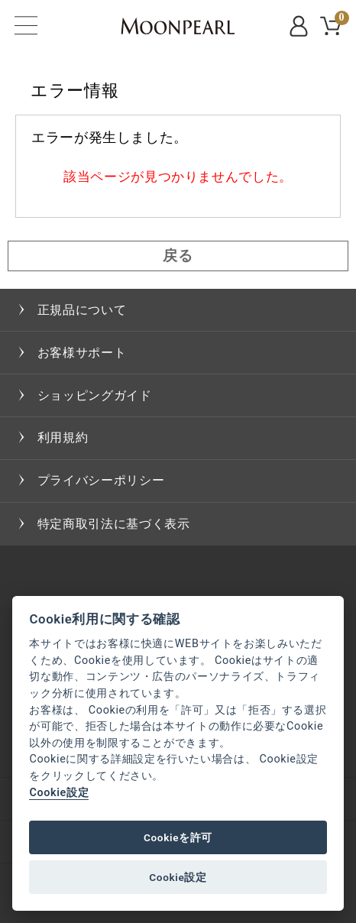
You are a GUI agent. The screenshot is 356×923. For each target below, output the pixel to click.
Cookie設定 (59, 792)
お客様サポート (81, 352)
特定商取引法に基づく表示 (113, 523)
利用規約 (63, 437)
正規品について (81, 309)
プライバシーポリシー (100, 480)
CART (340, 20)
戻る (178, 256)
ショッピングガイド (94, 395)
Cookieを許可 (178, 837)
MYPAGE (300, 26)
